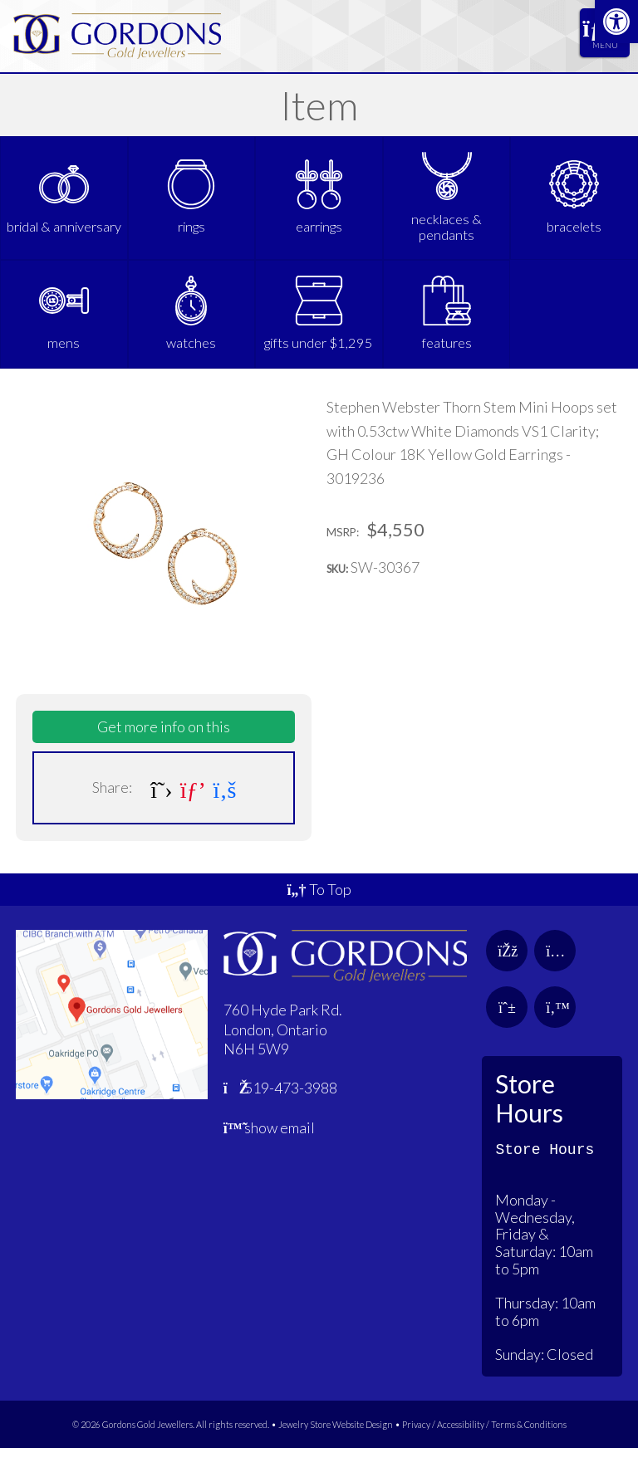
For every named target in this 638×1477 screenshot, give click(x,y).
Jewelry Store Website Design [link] (335, 1452)
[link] (616, 21)
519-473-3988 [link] (280, 1117)
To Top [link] (319, 918)
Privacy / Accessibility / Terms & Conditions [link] (484, 1452)
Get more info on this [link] (163, 755)
